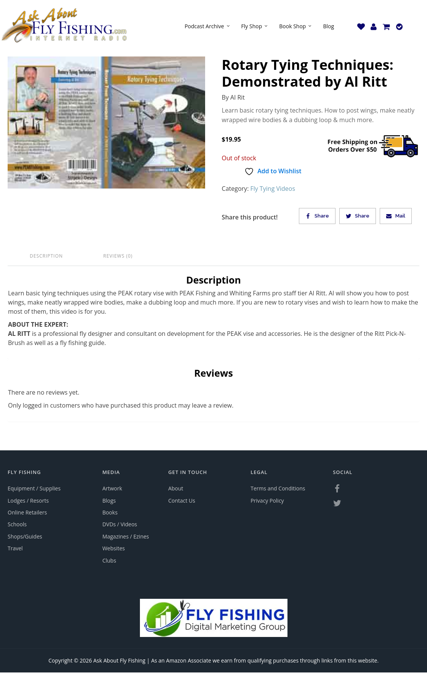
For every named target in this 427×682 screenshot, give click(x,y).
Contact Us (181, 500)
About (175, 488)
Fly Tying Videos (272, 188)
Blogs (109, 500)
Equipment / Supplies (34, 488)
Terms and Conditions (277, 488)
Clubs (109, 560)
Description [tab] (46, 256)
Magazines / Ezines (125, 536)
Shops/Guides (25, 536)
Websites (113, 548)
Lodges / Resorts (28, 500)
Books (109, 512)
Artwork (112, 488)
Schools (17, 524)
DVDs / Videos (119, 524)
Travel (15, 548)
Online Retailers (27, 512)
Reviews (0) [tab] (118, 256)
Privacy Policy (267, 500)
